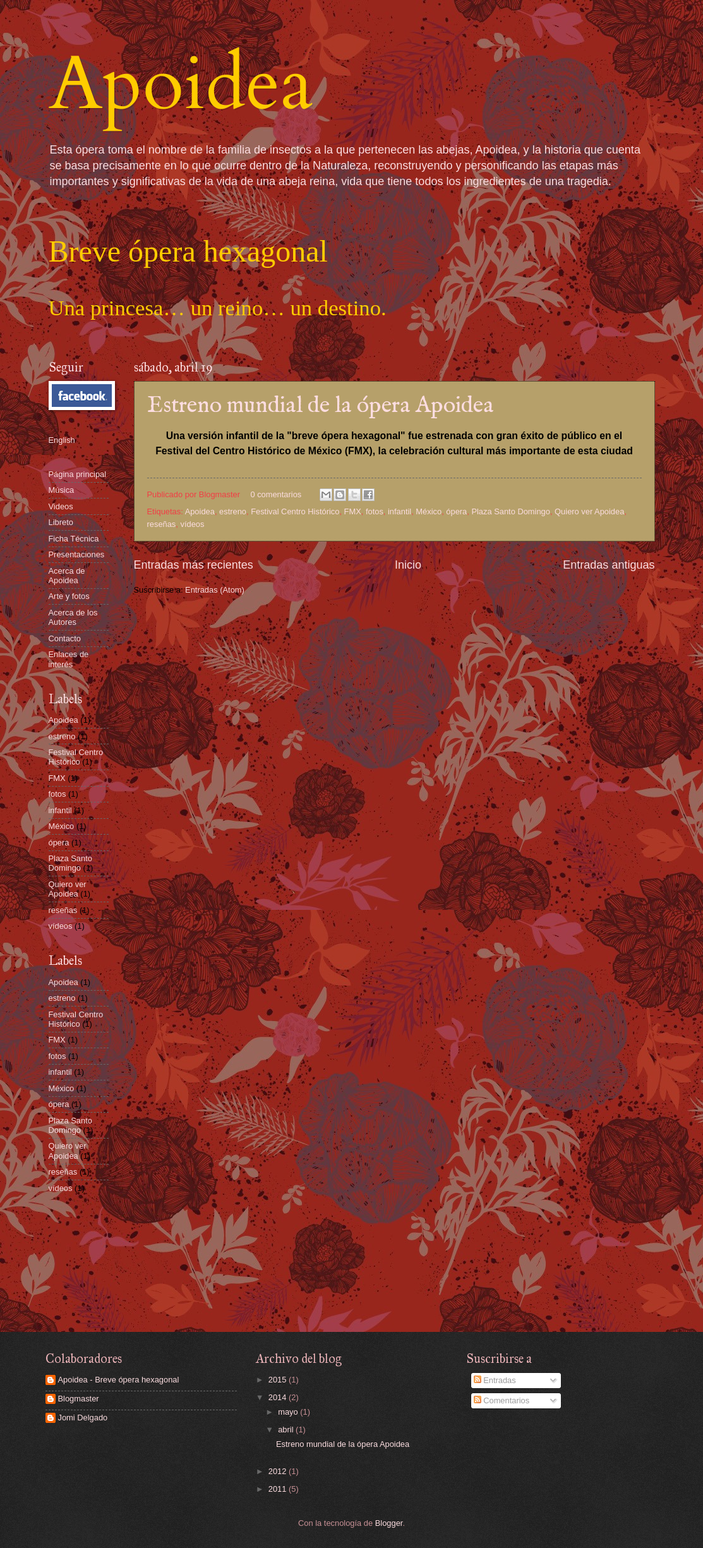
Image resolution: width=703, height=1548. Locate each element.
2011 (278, 1489)
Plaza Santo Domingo (510, 511)
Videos (61, 506)
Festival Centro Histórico (295, 511)
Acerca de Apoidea (67, 575)
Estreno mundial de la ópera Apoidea (320, 405)
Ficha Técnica (74, 538)
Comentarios (502, 1400)
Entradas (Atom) (214, 590)
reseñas (161, 524)
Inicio (408, 565)
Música (62, 490)
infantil (399, 511)
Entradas (495, 1380)
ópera (456, 511)
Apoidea (181, 84)
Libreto (61, 522)
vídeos (192, 524)
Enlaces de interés (69, 659)
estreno (232, 511)
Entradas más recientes (193, 565)
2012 (278, 1471)
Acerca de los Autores (73, 617)
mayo (289, 1412)
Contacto (65, 638)
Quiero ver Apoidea (589, 511)
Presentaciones (77, 554)
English (62, 440)
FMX (352, 511)
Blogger (389, 1523)
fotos (374, 511)
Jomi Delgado (83, 1417)
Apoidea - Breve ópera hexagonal (118, 1379)
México (429, 511)
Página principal (78, 474)
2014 (278, 1397)
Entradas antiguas (608, 565)
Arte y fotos (69, 596)
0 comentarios (275, 494)
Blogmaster (78, 1398)
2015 (278, 1379)
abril (287, 1429)
